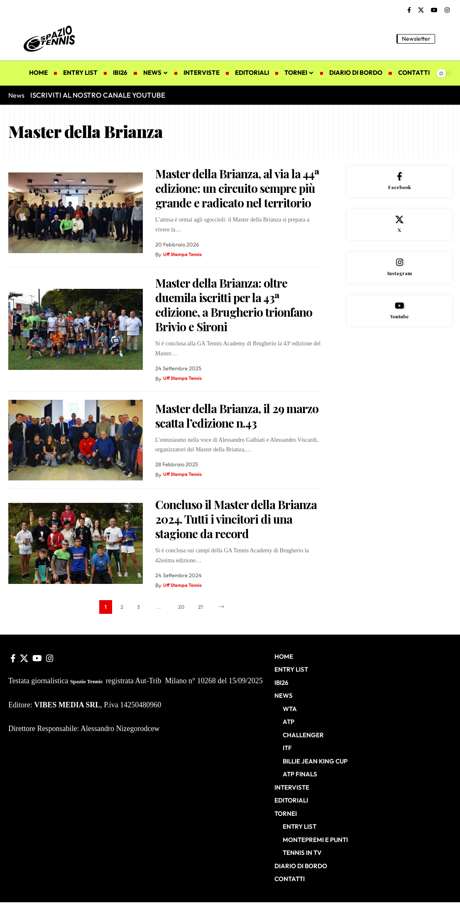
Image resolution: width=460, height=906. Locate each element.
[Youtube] (399, 322)
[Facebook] (409, 10)
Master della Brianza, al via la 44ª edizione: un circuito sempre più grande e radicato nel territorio (237, 188)
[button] (445, 38)
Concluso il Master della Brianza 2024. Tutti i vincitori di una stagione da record (236, 519)
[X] (421, 10)
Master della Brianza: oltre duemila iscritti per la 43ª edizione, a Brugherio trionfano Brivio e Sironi (233, 304)
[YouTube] (434, 10)
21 (202, 608)
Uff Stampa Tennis (185, 254)
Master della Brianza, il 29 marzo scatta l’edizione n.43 (236, 416)
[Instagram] (447, 10)
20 (181, 608)
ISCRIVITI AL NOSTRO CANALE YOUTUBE (97, 95)
